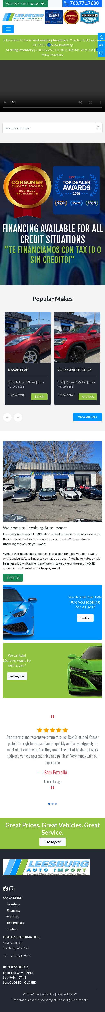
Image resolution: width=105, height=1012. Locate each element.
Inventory (13, 904)
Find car (85, 618)
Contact (12, 929)
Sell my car (17, 676)
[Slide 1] (49, 804)
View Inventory (60, 45)
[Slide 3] (56, 804)
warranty (12, 916)
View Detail (17, 395)
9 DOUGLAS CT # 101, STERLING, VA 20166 (65, 50)
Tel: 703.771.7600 (16, 956)
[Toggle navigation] (8, 29)
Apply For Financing (26, 3)
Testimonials (15, 922)
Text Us (13, 578)
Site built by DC (67, 994)
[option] (29, 358)
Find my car (53, 842)
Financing (13, 910)
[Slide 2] (52, 804)
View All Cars (87, 417)
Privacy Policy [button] (45, 994)
